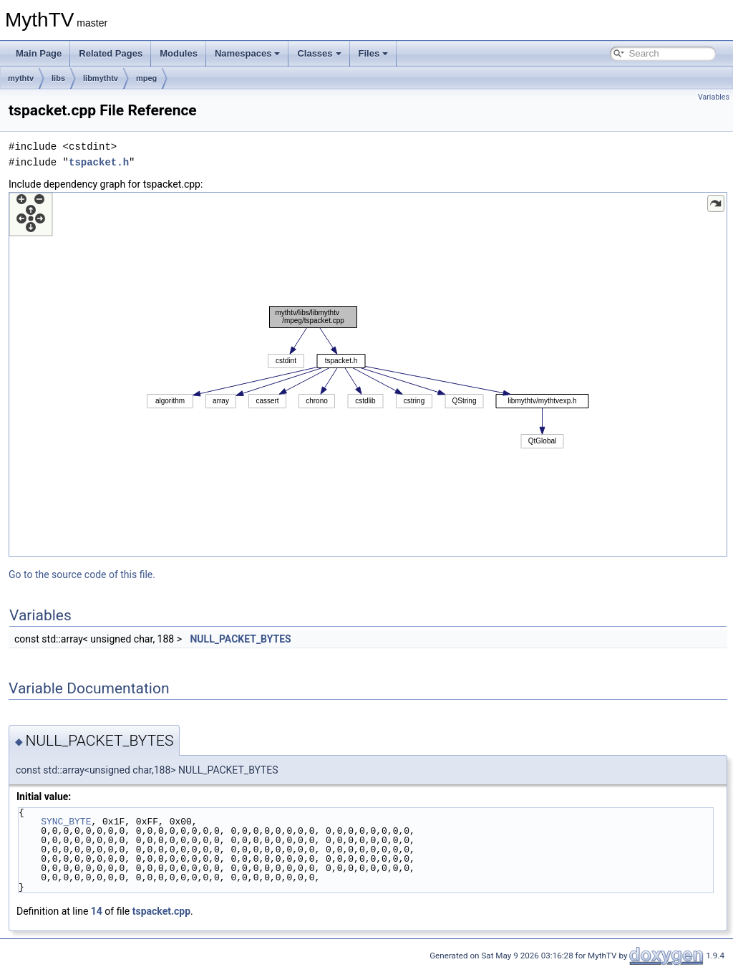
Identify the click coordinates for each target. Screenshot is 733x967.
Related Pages (110, 53)
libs (58, 78)
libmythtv (100, 78)
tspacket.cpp (161, 911)
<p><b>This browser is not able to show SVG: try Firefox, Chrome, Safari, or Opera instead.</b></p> (368, 374)
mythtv (21, 78)
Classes (319, 53)
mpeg (146, 78)
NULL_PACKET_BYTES (240, 639)
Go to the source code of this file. (82, 574)
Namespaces (248, 53)
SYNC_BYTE (66, 821)
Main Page (39, 53)
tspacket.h (99, 162)
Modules (179, 53)
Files (374, 53)
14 (96, 911)
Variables (713, 97)
